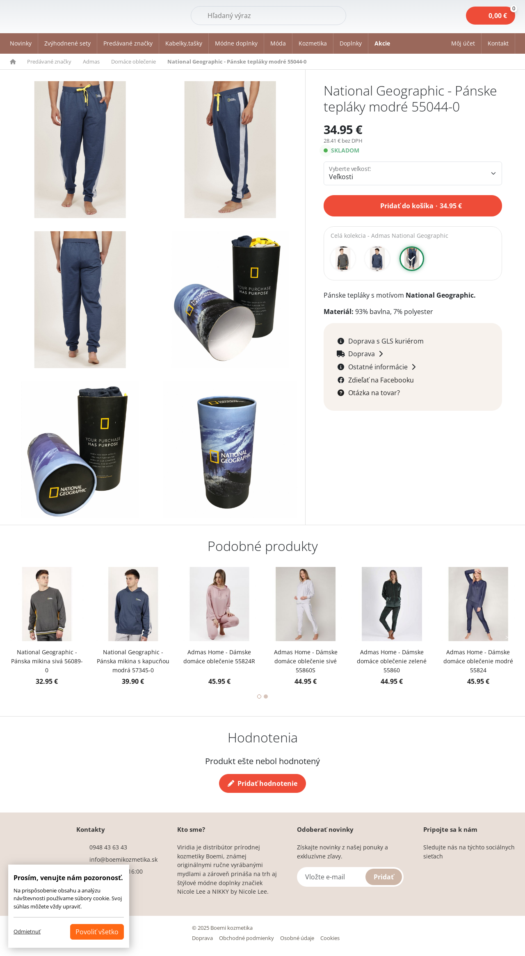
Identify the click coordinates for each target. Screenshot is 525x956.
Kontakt (498, 43)
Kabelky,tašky (183, 43)
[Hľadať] (268, 15)
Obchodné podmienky (246, 938)
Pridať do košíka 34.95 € (421, 205)
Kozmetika (313, 43)
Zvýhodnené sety (67, 43)
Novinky (21, 43)
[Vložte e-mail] (350, 877)
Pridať (384, 876)
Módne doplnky (236, 43)
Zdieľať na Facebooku (381, 380)
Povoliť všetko (97, 931)
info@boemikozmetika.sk (123, 859)
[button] (463, 43)
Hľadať (325, 15)
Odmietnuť (27, 931)
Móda (278, 43)
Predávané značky (128, 43)
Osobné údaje (297, 938)
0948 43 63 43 (108, 847)
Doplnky (351, 43)
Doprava (202, 938)
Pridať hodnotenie (262, 783)
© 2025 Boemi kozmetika (222, 927)
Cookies (330, 938)
